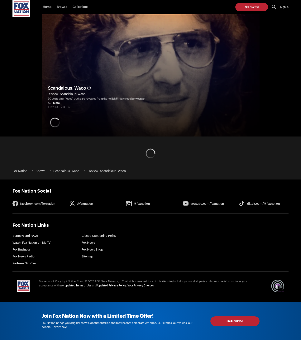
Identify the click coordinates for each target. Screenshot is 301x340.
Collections (80, 6)
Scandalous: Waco (67, 88)
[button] (274, 7)
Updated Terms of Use (77, 285)
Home (47, 6)
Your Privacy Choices (140, 285)
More (59, 103)
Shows (40, 171)
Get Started (252, 7)
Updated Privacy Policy (111, 285)
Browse (62, 6)
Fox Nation (19, 171)
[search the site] (274, 7)
